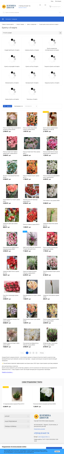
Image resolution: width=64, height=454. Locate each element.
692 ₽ (52, 300)
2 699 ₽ (12, 204)
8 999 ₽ (52, 347)
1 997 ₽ (32, 132)
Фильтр (7, 106)
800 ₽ (12, 228)
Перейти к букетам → (7, 372)
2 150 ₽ (52, 132)
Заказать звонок (23, 7)
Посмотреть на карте (39, 429)
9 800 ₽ (12, 347)
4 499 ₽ (52, 180)
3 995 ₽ (12, 252)
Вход (52, 1)
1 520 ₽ (32, 300)
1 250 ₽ (32, 228)
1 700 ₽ (32, 180)
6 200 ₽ (7, 406)
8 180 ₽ (52, 276)
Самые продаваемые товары (32, 382)
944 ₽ (12, 276)
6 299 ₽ (32, 276)
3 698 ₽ (12, 156)
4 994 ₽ (32, 204)
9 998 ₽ (12, 180)
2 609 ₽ (32, 156)
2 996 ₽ (12, 132)
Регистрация (58, 1)
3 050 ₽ (12, 300)
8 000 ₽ (12, 324)
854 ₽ (52, 228)
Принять (57, 451)
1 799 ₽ (52, 252)
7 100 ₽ (32, 252)
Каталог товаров (9, 19)
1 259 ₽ (32, 324)
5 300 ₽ (52, 204)
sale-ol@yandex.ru (44, 437)
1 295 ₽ (52, 156)
